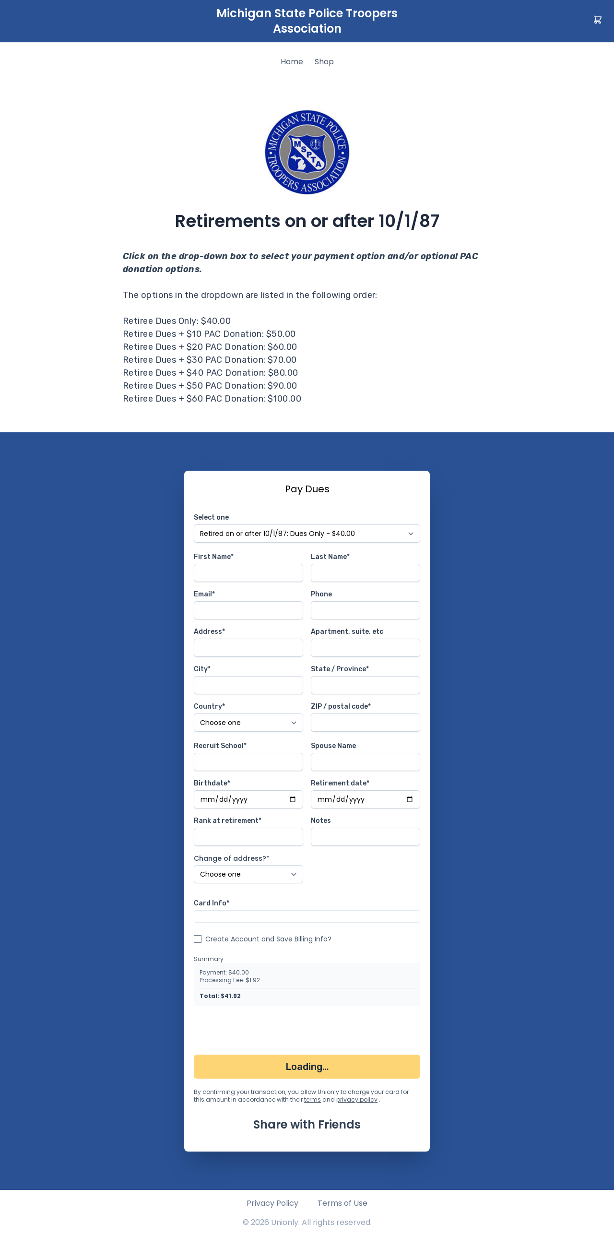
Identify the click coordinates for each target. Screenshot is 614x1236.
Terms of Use (342, 1203)
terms (312, 1099)
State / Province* (340, 669)
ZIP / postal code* (341, 706)
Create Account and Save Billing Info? (268, 939)
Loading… (307, 1066)
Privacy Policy (272, 1203)
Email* (204, 594)
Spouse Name (333, 746)
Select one (211, 517)
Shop (324, 61)
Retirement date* (340, 783)
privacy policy (357, 1099)
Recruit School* (220, 746)
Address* (209, 632)
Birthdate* (212, 783)
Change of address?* (232, 858)
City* (202, 669)
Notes (321, 821)
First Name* (214, 557)
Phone (321, 594)
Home (292, 61)
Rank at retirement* (227, 821)
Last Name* (330, 557)
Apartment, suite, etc (347, 632)
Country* (209, 706)
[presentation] (267, 1032)
